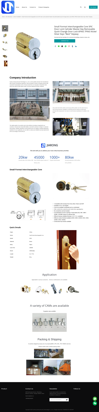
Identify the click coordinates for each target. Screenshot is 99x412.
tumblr (72, 46)
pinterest (69, 46)
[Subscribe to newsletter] (66, 399)
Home (17, 7)
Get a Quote (93, 7)
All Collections (9, 16)
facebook (55, 46)
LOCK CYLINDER (17, 16)
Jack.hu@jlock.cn (29, 396)
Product (4, 389)
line (59, 46)
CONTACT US (64, 40)
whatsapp (66, 46)
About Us (24, 7)
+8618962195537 (29, 398)
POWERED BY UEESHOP (68, 409)
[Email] (57, 399)
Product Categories (43, 7)
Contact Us (33, 7)
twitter (62, 46)
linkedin (76, 46)
